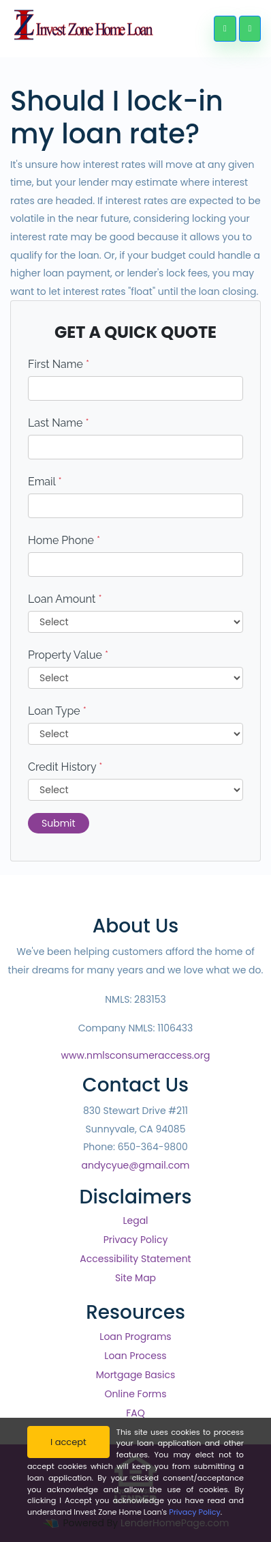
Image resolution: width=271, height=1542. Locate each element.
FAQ (135, 1413)
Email (45, 481)
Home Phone (64, 540)
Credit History (65, 766)
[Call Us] (225, 29)
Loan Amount (65, 598)
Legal (135, 1220)
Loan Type (57, 710)
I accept (68, 1442)
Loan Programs (135, 1336)
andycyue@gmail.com (135, 1165)
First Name (58, 364)
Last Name (58, 422)
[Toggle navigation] (250, 29)
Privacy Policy (135, 1239)
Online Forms (135, 1394)
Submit (59, 823)
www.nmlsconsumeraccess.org (135, 1055)
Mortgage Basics (136, 1375)
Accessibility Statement (135, 1259)
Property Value (68, 654)
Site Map (135, 1278)
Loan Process (135, 1355)
